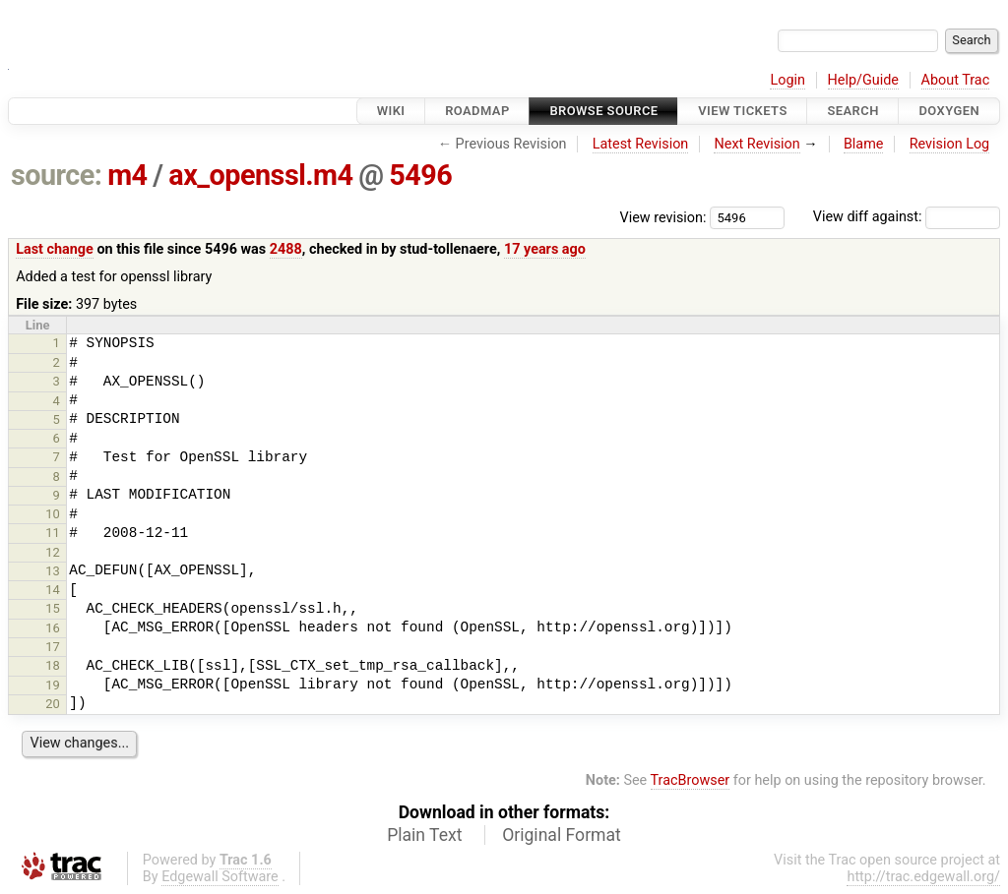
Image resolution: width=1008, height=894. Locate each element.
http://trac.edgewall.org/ (923, 876)
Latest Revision (641, 144)
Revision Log (950, 144)
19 (52, 685)
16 (52, 628)
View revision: (663, 217)
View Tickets (742, 110)
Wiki (391, 110)
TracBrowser (690, 780)
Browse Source (603, 110)
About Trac (955, 80)
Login (787, 80)
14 (52, 589)
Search (852, 110)
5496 (420, 175)
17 (52, 646)
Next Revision (756, 144)
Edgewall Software (220, 876)
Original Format (561, 835)
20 (52, 703)
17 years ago (545, 249)
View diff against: (906, 217)
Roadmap (477, 110)
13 (52, 571)
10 (52, 514)
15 (52, 608)
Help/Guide (863, 80)
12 (52, 552)
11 (52, 532)
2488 (286, 249)
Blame (864, 144)
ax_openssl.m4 (260, 175)
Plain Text (424, 835)
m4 (127, 175)
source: (56, 175)
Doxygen (948, 110)
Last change (55, 249)
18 (52, 665)
